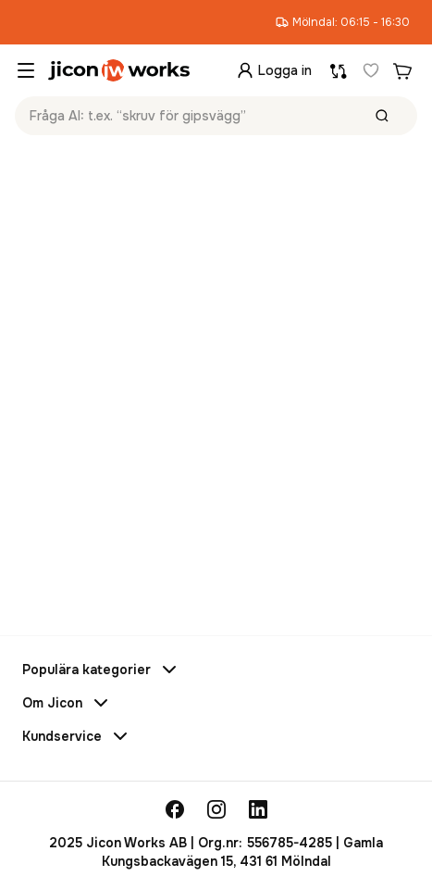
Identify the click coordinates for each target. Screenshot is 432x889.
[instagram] (216, 809)
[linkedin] (258, 809)
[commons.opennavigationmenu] (26, 70)
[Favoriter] (371, 70)
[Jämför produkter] (338, 70)
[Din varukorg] (402, 70)
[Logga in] (273, 70)
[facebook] (175, 809)
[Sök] (382, 115)
